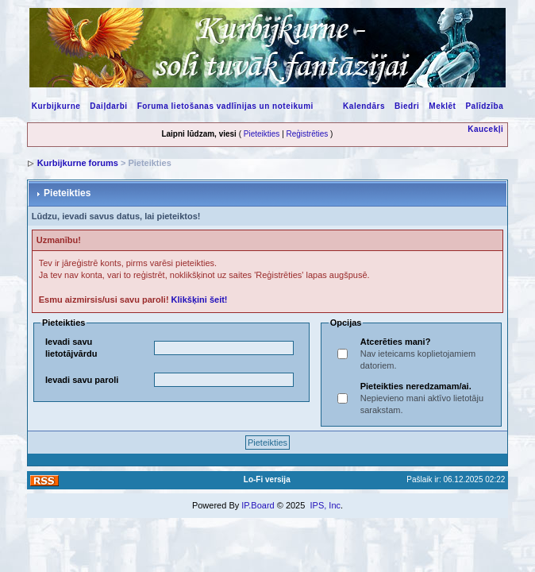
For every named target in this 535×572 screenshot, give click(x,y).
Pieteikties (262, 133)
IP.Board (257, 505)
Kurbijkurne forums (77, 163)
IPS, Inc (325, 505)
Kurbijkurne (56, 106)
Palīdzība (484, 106)
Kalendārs (364, 106)
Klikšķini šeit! (199, 299)
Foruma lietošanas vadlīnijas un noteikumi (225, 106)
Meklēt (442, 106)
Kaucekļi (485, 129)
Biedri (407, 106)
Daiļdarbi (108, 106)
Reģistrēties (308, 133)
